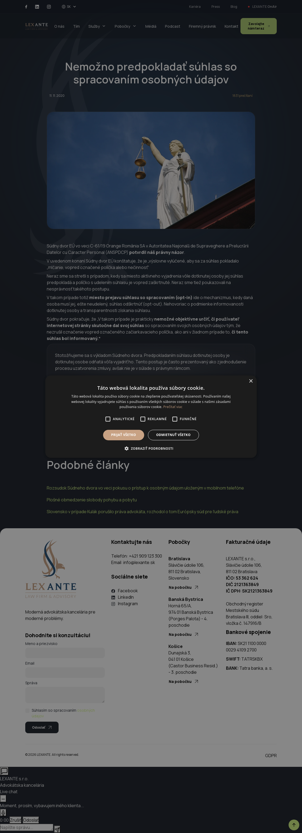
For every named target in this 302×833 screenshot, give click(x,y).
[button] (151, 448)
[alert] (151, 416)
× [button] (251, 381)
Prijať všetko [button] (123, 435)
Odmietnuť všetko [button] (173, 435)
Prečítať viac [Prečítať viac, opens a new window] (172, 407)
